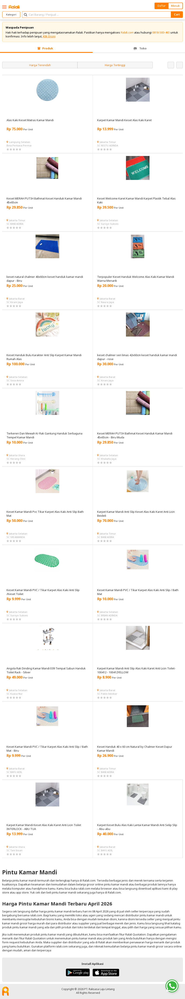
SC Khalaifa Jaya (106, 458)
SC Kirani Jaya (15, 302)
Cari (177, 14)
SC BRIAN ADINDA (107, 615)
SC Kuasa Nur (15, 693)
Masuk (175, 6)
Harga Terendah (40, 65)
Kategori (11, 14)
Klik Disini (49, 36)
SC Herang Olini (16, 458)
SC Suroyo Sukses (108, 223)
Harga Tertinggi (115, 65)
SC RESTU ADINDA (107, 145)
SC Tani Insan (14, 850)
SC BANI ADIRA (15, 223)
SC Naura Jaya (105, 302)
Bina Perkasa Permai (19, 145)
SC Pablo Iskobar (107, 693)
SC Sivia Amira (15, 380)
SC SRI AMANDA (16, 537)
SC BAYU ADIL (14, 772)
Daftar (162, 6)
